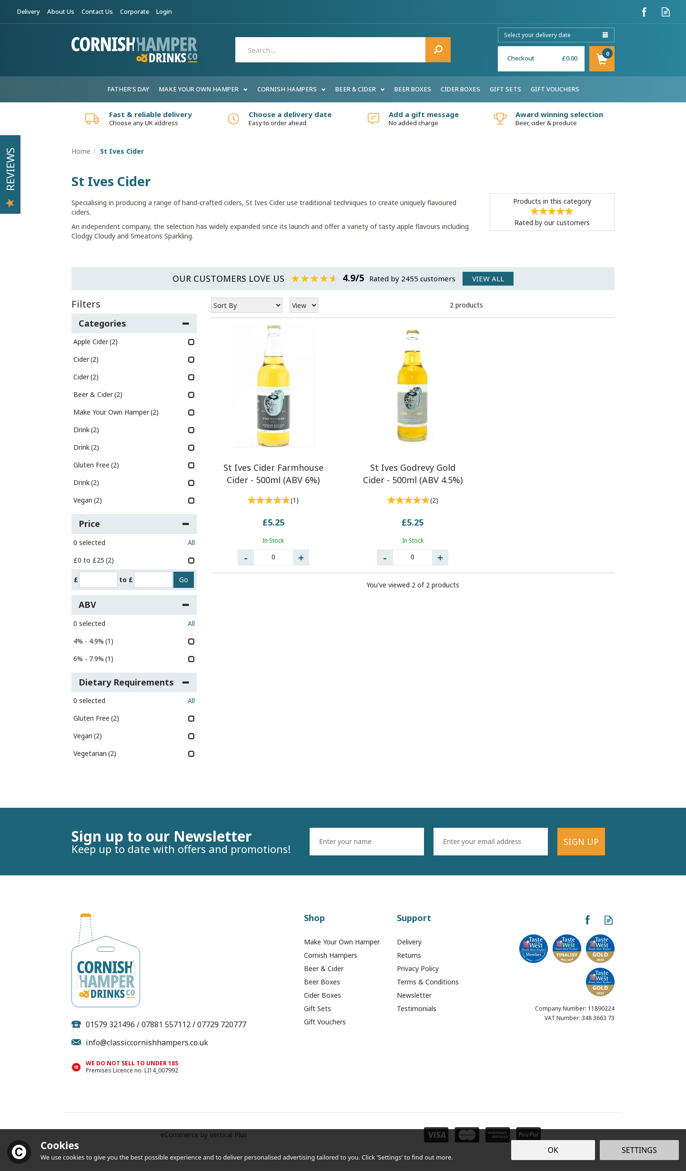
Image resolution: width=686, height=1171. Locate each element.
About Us (60, 11)
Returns (409, 955)
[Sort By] (246, 305)
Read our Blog (666, 12)
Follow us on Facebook (644, 12)
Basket (602, 58)
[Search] (342, 49)
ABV (134, 604)
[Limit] (304, 305)
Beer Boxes (322, 981)
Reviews (10, 177)
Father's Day (128, 89)
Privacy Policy (418, 968)
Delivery (409, 941)
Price (134, 523)
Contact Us (97, 11)
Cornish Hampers (330, 955)
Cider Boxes (322, 995)
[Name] (367, 841)
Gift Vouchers (325, 1021)
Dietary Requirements (134, 682)
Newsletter (414, 995)
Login (164, 11)
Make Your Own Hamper (342, 941)
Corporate (134, 11)
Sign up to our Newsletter (187, 841)
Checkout (521, 58)
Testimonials (416, 1008)
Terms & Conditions (428, 981)
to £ (126, 579)
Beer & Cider (323, 968)
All (191, 542)
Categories (134, 323)
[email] (491, 841)
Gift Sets (317, 1008)
